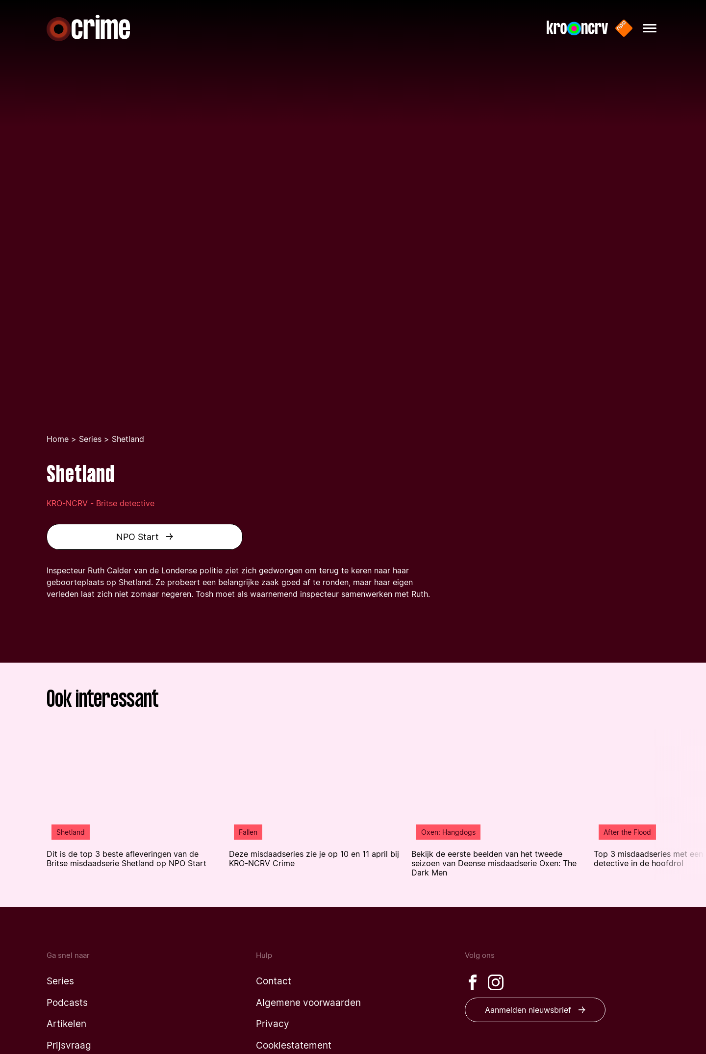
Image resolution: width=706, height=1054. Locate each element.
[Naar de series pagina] (60, 981)
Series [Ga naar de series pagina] (90, 439)
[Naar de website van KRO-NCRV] (577, 28)
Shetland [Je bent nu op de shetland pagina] (128, 439)
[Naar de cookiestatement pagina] (293, 1045)
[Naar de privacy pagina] (272, 1023)
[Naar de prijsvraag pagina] (69, 1045)
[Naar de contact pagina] (273, 981)
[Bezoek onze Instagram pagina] (496, 982)
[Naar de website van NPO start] (623, 28)
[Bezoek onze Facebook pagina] (472, 982)
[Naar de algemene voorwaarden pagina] (308, 1002)
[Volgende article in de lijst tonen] (679, 805)
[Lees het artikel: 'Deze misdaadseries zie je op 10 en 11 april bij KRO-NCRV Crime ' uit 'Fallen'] (315, 798)
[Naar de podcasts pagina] (67, 1002)
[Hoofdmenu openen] (649, 28)
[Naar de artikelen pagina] (66, 1023)
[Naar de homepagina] (88, 28)
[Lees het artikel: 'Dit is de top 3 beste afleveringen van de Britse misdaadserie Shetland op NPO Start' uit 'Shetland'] (133, 798)
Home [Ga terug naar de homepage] (58, 439)
